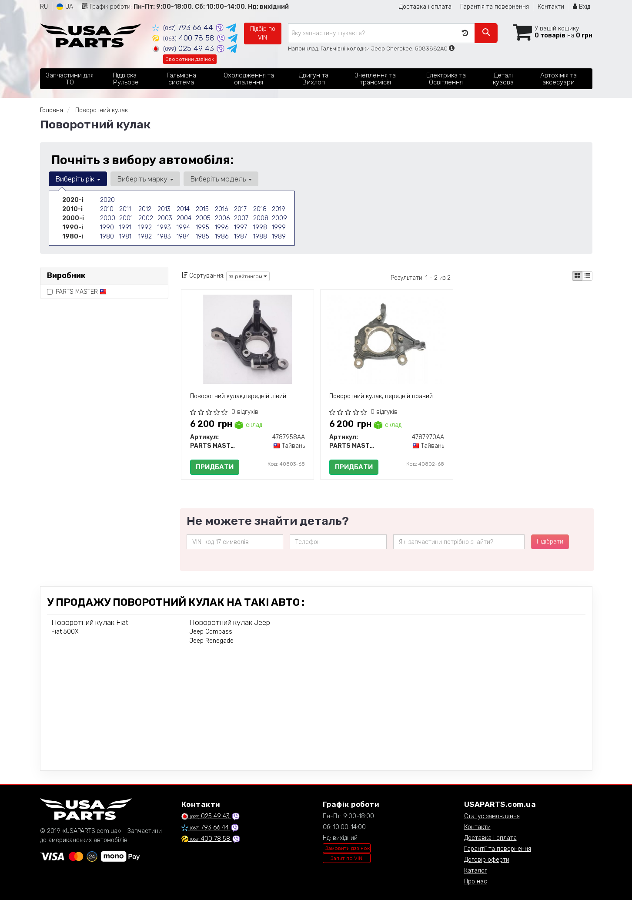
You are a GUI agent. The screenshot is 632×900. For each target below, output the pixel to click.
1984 (183, 236)
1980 (107, 236)
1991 (125, 227)
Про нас (475, 881)
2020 (107, 200)
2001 (126, 218)
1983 (164, 236)
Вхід (581, 6)
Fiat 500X (65, 631)
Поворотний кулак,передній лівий (238, 396)
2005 (203, 218)
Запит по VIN (346, 858)
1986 (221, 236)
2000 (107, 218)
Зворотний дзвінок (190, 59)
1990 (107, 227)
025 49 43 (184, 48)
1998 (260, 227)
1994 (183, 227)
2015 (202, 209)
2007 (241, 218)
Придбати (215, 467)
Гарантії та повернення (497, 849)
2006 (222, 218)
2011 (125, 209)
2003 (164, 218)
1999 (279, 227)
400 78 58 (184, 38)
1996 (221, 227)
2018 (260, 209)
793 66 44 (183, 27)
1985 (202, 236)
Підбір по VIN (262, 33)
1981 (125, 236)
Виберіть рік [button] (77, 179)
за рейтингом (248, 276)
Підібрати (550, 541)
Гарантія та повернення (494, 6)
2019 (278, 209)
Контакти (551, 6)
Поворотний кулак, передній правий (381, 396)
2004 (184, 218)
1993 (164, 227)
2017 (240, 209)
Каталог (475, 870)
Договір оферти (486, 859)
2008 (260, 218)
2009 (279, 218)
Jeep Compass (210, 631)
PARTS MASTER (77, 292)
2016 (221, 209)
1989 (279, 236)
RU (44, 6)
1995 (202, 227)
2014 (183, 209)
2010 (107, 209)
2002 (145, 218)
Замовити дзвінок (347, 848)
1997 (240, 227)
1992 (145, 227)
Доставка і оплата (425, 6)
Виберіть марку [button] (145, 179)
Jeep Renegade (211, 641)
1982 (145, 236)
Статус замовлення (492, 816)
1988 (260, 236)
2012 (144, 209)
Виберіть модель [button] (221, 179)
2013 (164, 209)
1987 (240, 236)
